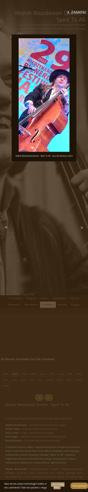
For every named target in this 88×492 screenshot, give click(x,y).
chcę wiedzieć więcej (58, 485)
